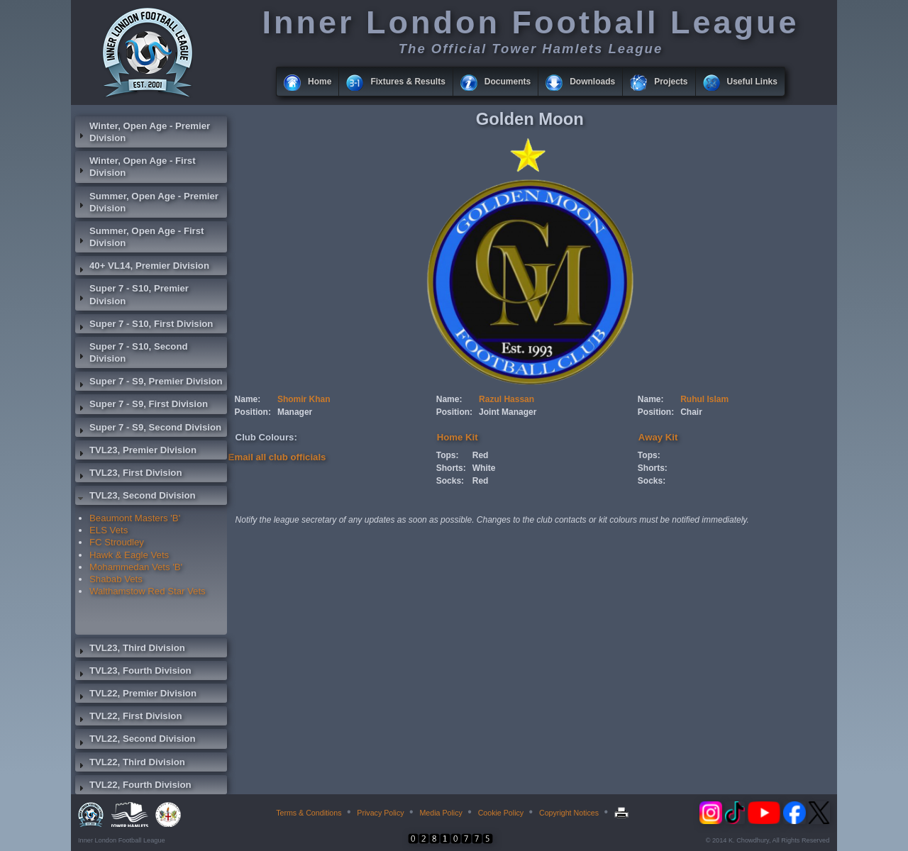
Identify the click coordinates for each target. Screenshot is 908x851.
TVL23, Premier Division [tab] (135, 452)
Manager (294, 412)
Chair (691, 412)
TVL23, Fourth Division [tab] (133, 672)
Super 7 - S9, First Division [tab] (141, 406)
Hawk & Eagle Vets (129, 555)
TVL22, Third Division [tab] (130, 764)
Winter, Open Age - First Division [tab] (135, 166)
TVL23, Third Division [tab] (130, 650)
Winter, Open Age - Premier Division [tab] (142, 132)
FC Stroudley (116, 542)
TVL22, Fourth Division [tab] (133, 786)
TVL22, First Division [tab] (128, 718)
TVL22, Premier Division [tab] (135, 695)
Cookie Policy (501, 812)
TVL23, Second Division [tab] (135, 497)
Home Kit (457, 437)
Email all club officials (277, 457)
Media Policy (440, 812)
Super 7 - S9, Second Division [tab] (148, 429)
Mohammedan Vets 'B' (135, 567)
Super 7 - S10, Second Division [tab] (131, 352)
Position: (253, 412)
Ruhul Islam (704, 399)
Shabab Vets (116, 579)
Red (480, 455)
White (484, 468)
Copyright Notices (569, 812)
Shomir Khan (304, 399)
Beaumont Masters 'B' (134, 518)
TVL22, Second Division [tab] (135, 740)
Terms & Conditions (308, 812)
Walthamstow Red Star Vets (147, 591)
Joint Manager (507, 412)
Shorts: (451, 468)
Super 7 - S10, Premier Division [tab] (132, 294)
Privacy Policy (380, 812)
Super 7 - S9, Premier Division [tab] (149, 383)
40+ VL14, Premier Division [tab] (142, 267)
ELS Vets (108, 530)
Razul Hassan (506, 399)
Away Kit (657, 437)
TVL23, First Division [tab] (128, 474)
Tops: (447, 455)
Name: (248, 399)
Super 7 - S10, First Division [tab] (144, 325)
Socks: (450, 481)
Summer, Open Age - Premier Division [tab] (146, 202)
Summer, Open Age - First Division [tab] (139, 237)
